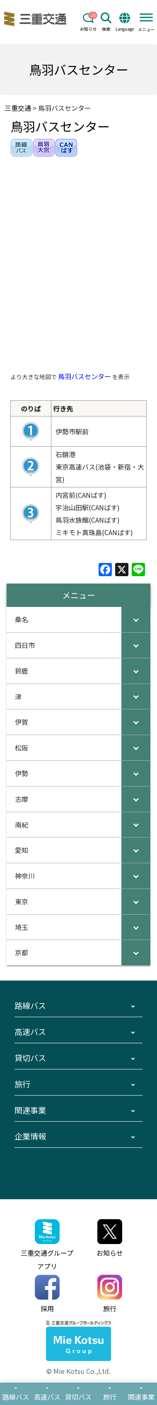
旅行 (22, 1084)
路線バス (30, 1005)
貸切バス (30, 1058)
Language (125, 22)
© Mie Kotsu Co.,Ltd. (78, 1371)
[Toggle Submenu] (135, 619)
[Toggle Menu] (146, 17)
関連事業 (30, 1110)
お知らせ (88, 22)
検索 (106, 22)
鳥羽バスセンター (84, 376)
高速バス (30, 1031)
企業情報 (30, 1136)
